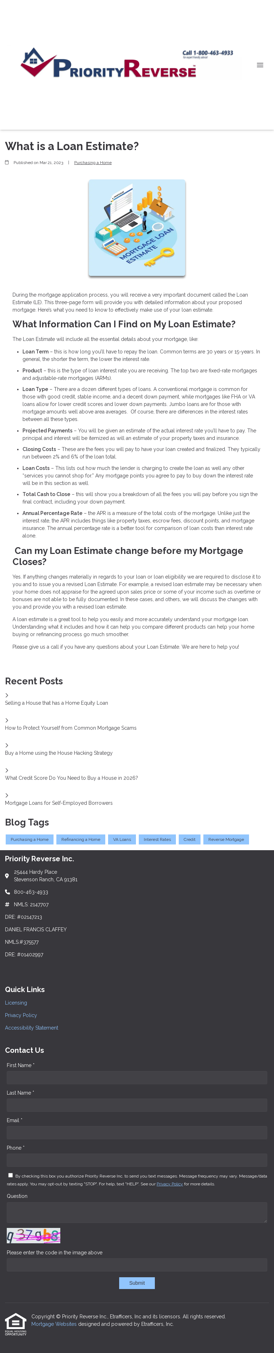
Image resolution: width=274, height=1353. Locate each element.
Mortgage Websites (54, 1324)
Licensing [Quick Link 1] (16, 1003)
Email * (14, 1120)
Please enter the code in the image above (54, 1252)
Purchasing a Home (93, 162)
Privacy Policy (170, 1183)
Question (17, 1196)
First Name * (21, 1065)
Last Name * (20, 1093)
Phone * (16, 1148)
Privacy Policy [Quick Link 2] (21, 1015)
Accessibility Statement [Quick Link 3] (31, 1028)
